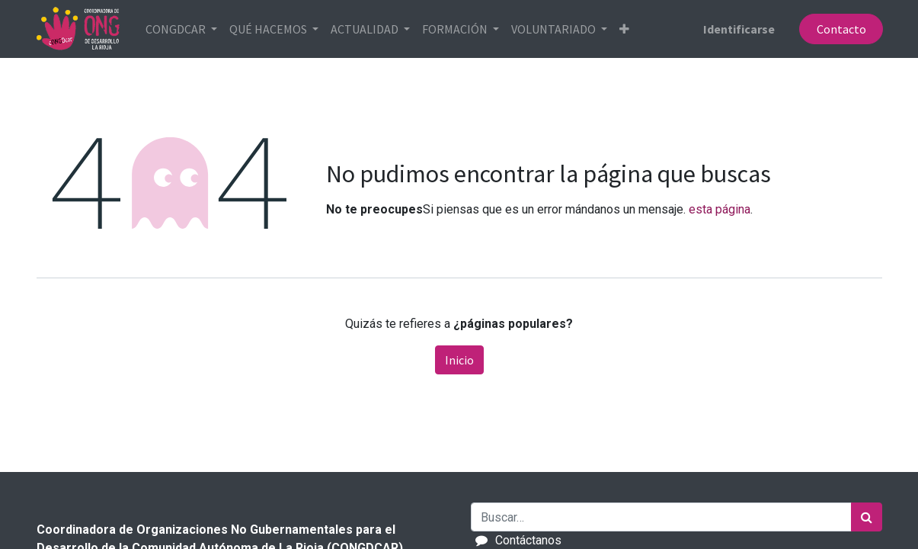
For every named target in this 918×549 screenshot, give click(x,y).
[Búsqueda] (866, 516)
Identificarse (737, 29)
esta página (719, 209)
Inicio (459, 360)
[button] (626, 29)
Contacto (840, 29)
